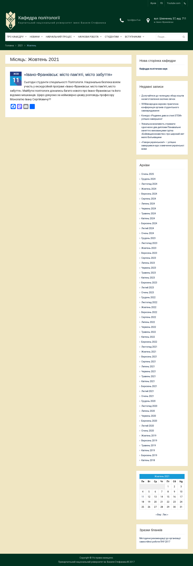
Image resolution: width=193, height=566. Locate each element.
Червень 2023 (148, 268)
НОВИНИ (35, 36)
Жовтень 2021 (148, 351)
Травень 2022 (148, 332)
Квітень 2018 (148, 460)
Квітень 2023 (148, 277)
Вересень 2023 (149, 253)
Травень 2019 (148, 445)
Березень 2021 (149, 386)
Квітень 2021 (148, 381)
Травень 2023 (148, 272)
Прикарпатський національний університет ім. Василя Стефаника (92, 562)
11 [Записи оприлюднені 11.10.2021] (143, 496)
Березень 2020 (149, 421)
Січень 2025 (147, 174)
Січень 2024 (147, 233)
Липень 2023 (148, 263)
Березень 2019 (149, 455)
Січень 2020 (147, 430)
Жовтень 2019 (148, 435)
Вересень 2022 (149, 312)
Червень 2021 (148, 371)
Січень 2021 (147, 396)
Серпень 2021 (148, 361)
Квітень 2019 (148, 450)
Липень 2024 (148, 203)
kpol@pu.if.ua (134, 20)
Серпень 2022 (148, 317)
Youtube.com (173, 3)
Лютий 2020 (147, 425)
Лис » (165, 514)
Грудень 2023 (148, 238)
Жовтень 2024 (148, 189)
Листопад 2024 (149, 184)
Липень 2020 (148, 411)
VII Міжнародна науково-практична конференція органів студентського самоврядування (160, 107)
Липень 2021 (148, 366)
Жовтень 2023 (148, 248)
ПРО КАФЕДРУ (15, 36)
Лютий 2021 (147, 391)
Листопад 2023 (149, 243)
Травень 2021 (148, 376)
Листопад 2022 (149, 302)
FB (161, 3)
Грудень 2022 (148, 297)
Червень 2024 (148, 208)
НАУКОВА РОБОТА (88, 36)
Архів (153, 3)
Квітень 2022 (148, 337)
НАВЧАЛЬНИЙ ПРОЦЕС (59, 36)
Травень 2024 (148, 213)
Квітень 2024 (148, 218)
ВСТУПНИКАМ (133, 36)
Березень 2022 (149, 342)
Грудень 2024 (148, 179)
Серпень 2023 (148, 258)
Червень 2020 (148, 416)
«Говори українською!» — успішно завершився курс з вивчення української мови (162, 145)
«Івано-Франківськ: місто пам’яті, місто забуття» (68, 74)
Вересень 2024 (149, 193)
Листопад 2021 (149, 346)
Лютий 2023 (147, 287)
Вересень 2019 (149, 440)
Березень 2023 (149, 282)
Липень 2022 (148, 322)
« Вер (158, 514)
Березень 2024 (149, 223)
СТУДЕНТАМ (112, 36)
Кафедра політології (39, 17)
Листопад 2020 (149, 406)
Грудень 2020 (148, 401)
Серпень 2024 (148, 198)
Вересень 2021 (149, 356)
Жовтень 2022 (148, 307)
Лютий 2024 (147, 228)
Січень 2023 (147, 292)
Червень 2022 (148, 327)
